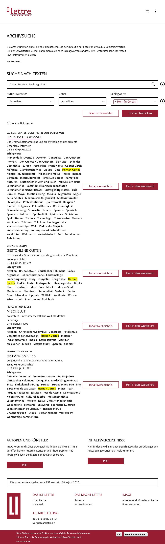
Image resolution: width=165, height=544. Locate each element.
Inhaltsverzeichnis (100, 186)
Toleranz (26, 222)
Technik (30, 218)
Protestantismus (33, 202)
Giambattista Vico (30, 169)
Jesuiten (36, 392)
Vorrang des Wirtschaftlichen (48, 230)
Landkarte (22, 287)
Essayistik (43, 279)
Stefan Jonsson (17, 245)
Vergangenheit (48, 412)
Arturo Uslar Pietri (19, 351)
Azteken (41, 157)
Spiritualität (40, 214)
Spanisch (71, 210)
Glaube (47, 169)
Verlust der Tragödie (51, 226)
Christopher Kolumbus (51, 271)
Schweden (21, 295)
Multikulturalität (67, 198)
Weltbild (46, 295)
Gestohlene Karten (24, 250)
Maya (21, 194)
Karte (30, 283)
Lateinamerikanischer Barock (24, 189)
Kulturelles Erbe (35, 396)
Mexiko (51, 194)
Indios (66, 173)
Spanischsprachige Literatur (23, 408)
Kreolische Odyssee (24, 137)
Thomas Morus (52, 408)
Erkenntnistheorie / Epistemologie (42, 275)
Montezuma (14, 291)
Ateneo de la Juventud (20, 157)
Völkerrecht (66, 412)
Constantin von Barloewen (46, 132)
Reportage (12, 320)
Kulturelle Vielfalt (69, 181)
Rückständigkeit (63, 206)
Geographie (59, 279)
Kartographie (44, 283)
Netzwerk (38, 504)
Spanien (59, 210)
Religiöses (24, 206)
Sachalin (60, 291)
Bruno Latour (27, 271)
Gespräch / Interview (19, 145)
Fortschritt (39, 165)
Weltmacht (28, 234)
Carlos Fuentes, (17, 132)
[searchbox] (31, 101)
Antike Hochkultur (44, 376)
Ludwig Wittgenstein (57, 189)
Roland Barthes (41, 206)
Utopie (33, 412)
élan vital (61, 161)
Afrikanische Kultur (18, 376)
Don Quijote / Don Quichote (36, 161)
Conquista (55, 157)
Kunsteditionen (83, 504)
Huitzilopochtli (26, 173)
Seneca (47, 210)
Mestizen (63, 339)
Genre (62, 94)
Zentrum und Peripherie (40, 299)
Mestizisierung (36, 194)
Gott (57, 169)
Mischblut (16, 311)
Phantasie (30, 291)
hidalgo (11, 173)
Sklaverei (43, 404)
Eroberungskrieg (17, 279)
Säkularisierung (16, 210)
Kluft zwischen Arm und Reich (38, 181)
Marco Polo (37, 287)
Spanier (68, 343)
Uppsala (34, 295)
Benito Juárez (65, 376)
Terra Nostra (62, 218)
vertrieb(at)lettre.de (44, 522)
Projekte (79, 500)
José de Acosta (52, 392)
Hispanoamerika (21, 356)
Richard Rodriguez (19, 306)
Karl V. (21, 283)
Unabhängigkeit (16, 412)
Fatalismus (70, 331)
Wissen (72, 295)
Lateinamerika (16, 185)
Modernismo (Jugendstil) (40, 198)
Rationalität (45, 291)
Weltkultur (13, 234)
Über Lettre (39, 500)
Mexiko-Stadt (66, 287)
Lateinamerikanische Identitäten (47, 185)
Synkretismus (15, 218)
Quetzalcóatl (53, 202)
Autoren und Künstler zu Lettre (140, 500)
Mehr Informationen (135, 534)
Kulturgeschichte (16, 259)
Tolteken (39, 222)
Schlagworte (118, 94)
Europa (26, 165)
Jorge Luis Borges (52, 177)
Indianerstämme (17, 339)
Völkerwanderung (17, 230)
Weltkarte (60, 295)
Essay (32, 279)
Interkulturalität (30, 177)
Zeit (60, 234)
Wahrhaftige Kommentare (23, 416)
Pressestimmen (131, 504)
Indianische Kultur (49, 173)
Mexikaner (13, 343)
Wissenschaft (15, 299)
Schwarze (29, 404)
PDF (24, 465)
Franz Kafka (55, 165)
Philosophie (14, 202)
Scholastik (34, 210)
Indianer (66, 335)
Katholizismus (47, 339)
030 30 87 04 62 (47, 518)
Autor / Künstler (17, 94)
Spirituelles (56, 214)
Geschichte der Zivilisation (23, 335)
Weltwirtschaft (46, 234)
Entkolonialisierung (27, 384)
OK (119, 534)
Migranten (64, 194)
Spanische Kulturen (19, 214)
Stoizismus (71, 214)
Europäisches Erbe (63, 384)
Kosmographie (63, 283)
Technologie (44, 218)
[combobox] (30, 101)
